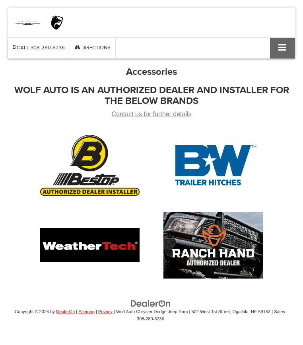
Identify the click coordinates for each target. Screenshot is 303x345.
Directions (93, 47)
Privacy (105, 311)
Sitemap (86, 311)
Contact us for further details (152, 114)
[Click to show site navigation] (282, 48)
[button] (39, 47)
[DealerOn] (150, 303)
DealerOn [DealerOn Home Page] (65, 311)
